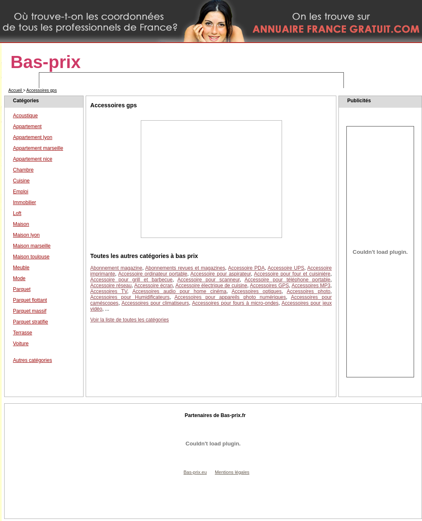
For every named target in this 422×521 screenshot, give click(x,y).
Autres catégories (32, 360)
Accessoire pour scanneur (209, 280)
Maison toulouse (31, 257)
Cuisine (21, 181)
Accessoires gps (41, 90)
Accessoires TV (108, 291)
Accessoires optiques (256, 291)
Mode (19, 278)
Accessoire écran (153, 285)
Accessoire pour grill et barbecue (131, 280)
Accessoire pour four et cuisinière (292, 274)
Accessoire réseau (111, 285)
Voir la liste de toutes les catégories (129, 320)
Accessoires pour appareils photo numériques (230, 297)
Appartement (27, 126)
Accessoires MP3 (311, 285)
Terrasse (22, 333)
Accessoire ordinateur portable (152, 274)
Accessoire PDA (246, 268)
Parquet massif (29, 311)
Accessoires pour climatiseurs (155, 303)
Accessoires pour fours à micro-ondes (235, 303)
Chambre (23, 170)
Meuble (21, 268)
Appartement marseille (38, 148)
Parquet (22, 289)
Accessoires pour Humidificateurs (130, 297)
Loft (17, 213)
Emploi (20, 192)
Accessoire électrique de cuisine (211, 285)
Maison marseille (32, 246)
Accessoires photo (308, 291)
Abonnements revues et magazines (185, 268)
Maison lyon (26, 235)
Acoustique (25, 116)
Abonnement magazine (116, 268)
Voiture (20, 343)
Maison (21, 224)
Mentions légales (232, 472)
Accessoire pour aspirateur (221, 274)
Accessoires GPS (269, 285)
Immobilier (24, 202)
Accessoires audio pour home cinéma (179, 291)
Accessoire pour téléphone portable (287, 280)
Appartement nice (32, 159)
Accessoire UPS (286, 268)
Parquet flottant (30, 300)
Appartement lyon (32, 137)
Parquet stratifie (30, 322)
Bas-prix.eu (195, 472)
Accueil (15, 90)
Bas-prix (45, 62)
